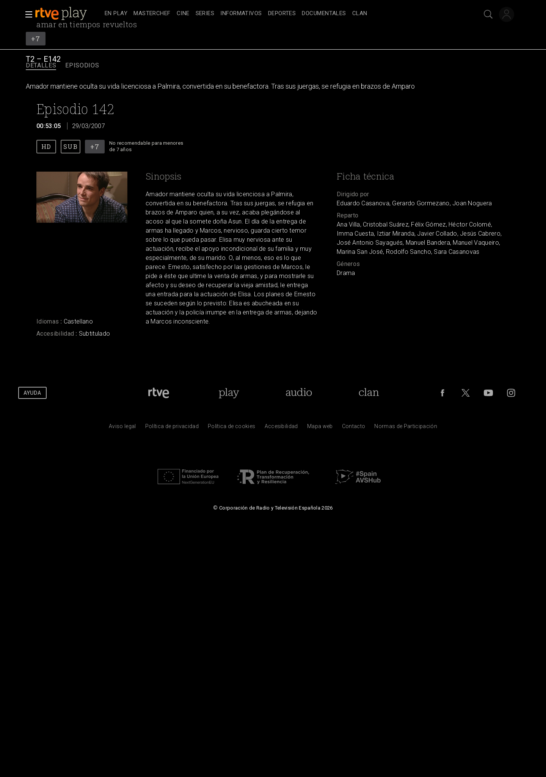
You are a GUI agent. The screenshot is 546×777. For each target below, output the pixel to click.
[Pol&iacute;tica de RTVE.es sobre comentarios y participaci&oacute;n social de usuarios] (405, 428)
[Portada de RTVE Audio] (299, 393)
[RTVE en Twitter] (466, 393)
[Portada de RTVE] (159, 393)
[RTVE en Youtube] (488, 393)
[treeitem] (116, 13)
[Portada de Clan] (369, 393)
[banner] (68, 13)
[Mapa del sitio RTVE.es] (320, 428)
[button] (26, 14)
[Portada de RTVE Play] (229, 393)
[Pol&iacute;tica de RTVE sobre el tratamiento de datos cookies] (231, 428)
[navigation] (281, 13)
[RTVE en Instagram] (511, 393)
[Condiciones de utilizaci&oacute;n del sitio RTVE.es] (122, 428)
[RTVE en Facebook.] (442, 393)
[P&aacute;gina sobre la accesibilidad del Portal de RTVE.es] (281, 428)
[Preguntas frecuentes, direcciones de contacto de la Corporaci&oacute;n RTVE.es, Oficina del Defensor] (354, 428)
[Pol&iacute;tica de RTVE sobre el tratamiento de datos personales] (172, 428)
